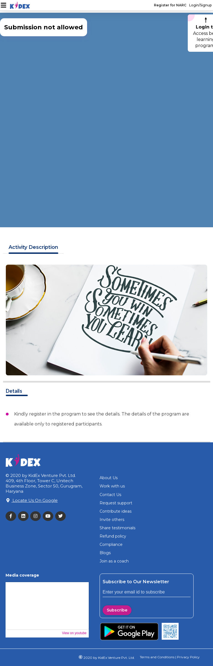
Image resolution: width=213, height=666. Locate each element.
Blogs (105, 553)
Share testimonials (117, 528)
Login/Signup (200, 5)
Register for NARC (170, 5)
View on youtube (74, 633)
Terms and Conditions (157, 657)
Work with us (112, 486)
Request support (116, 503)
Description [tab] (33, 247)
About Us (109, 478)
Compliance (111, 544)
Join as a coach (114, 561)
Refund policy (113, 536)
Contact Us (110, 494)
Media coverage (22, 575)
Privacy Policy (188, 657)
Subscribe (117, 610)
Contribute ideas (115, 511)
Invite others (112, 519)
